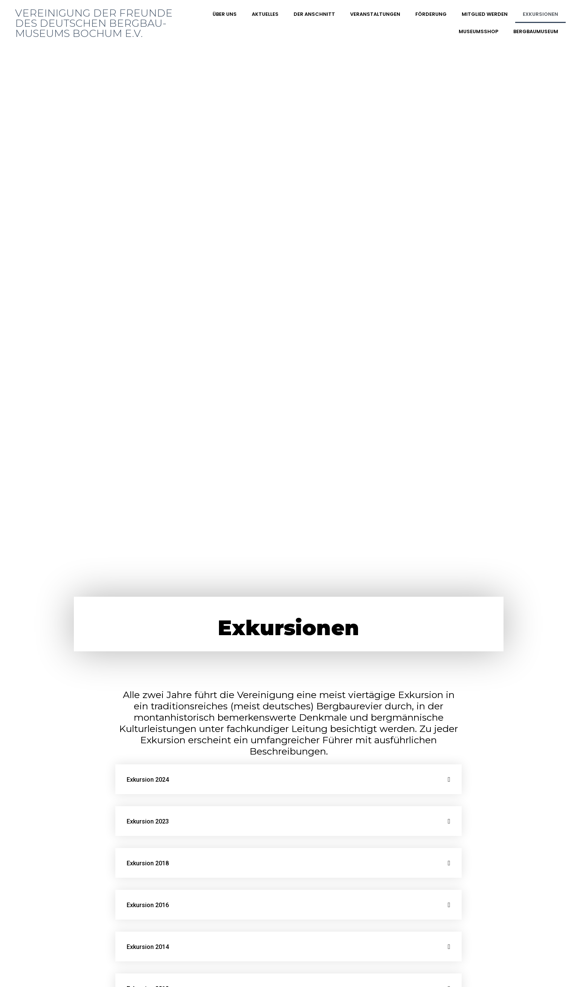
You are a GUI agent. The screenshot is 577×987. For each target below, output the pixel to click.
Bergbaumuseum (535, 31)
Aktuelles (265, 14)
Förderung (431, 14)
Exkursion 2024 (148, 779)
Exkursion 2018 (148, 863)
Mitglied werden (485, 14)
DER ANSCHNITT (314, 14)
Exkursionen (540, 14)
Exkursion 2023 (148, 821)
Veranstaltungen (375, 14)
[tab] (288, 779)
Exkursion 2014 (148, 946)
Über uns (225, 14)
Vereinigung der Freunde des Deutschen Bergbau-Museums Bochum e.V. (94, 23)
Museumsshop (478, 31)
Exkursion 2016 (148, 905)
